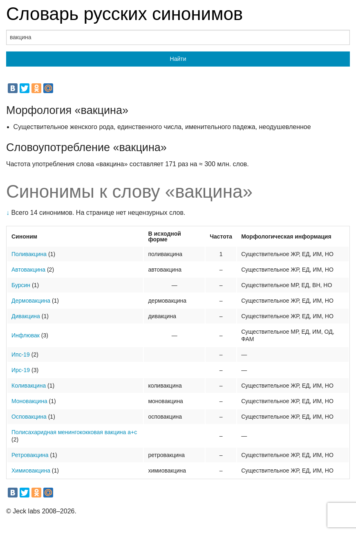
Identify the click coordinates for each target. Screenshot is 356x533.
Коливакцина (28, 385)
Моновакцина (29, 401)
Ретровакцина (30, 455)
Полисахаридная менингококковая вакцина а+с (74, 432)
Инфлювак (25, 335)
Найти (178, 59)
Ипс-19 (20, 354)
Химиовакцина (30, 470)
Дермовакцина (30, 300)
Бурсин (20, 285)
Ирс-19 (20, 370)
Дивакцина (25, 316)
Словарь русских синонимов (124, 14)
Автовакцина (28, 269)
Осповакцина (29, 416)
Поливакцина (29, 254)
